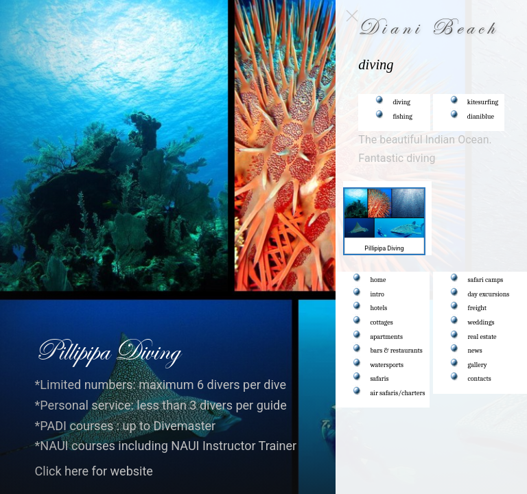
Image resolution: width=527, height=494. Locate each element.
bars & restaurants (397, 350)
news (475, 350)
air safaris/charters (398, 393)
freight (477, 308)
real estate (482, 337)
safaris (380, 379)
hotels (379, 308)
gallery (477, 365)
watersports (387, 365)
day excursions (489, 294)
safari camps (486, 280)
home (378, 280)
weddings (481, 322)
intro (377, 294)
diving (402, 102)
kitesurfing (482, 102)
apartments (387, 337)
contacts (479, 379)
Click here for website (94, 471)
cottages (382, 322)
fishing (403, 117)
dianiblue (480, 117)
